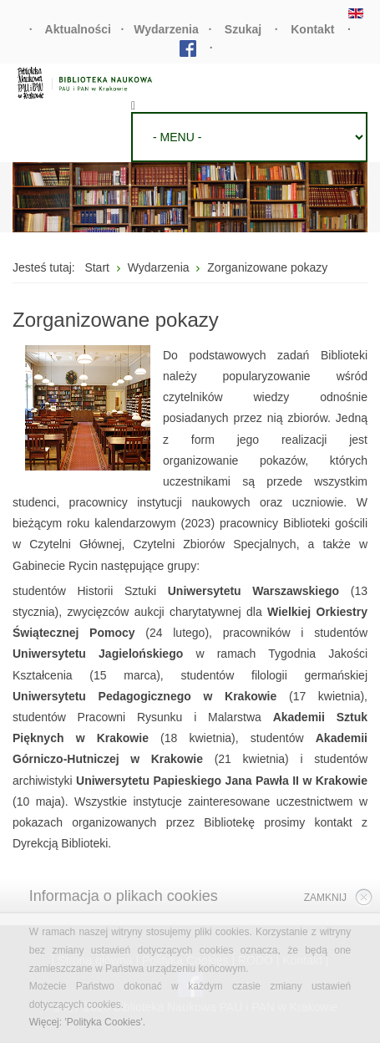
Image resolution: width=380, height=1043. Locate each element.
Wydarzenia (166, 29)
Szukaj (243, 29)
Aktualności (78, 29)
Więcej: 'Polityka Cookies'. (87, 1022)
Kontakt (312, 29)
